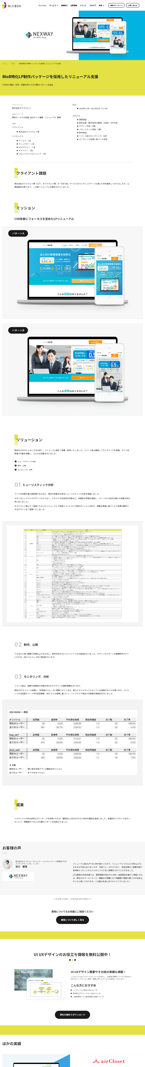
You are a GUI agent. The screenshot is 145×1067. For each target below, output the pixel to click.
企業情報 (74, 5)
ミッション (42, 5)
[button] (53, 5)
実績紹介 (64, 5)
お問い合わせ (132, 5)
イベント (83, 5)
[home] (11, 5)
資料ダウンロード (116, 5)
